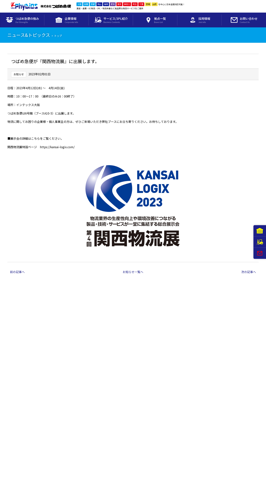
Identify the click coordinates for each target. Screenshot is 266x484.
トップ (58, 36)
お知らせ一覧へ (133, 272)
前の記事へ (17, 272)
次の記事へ (248, 272)
